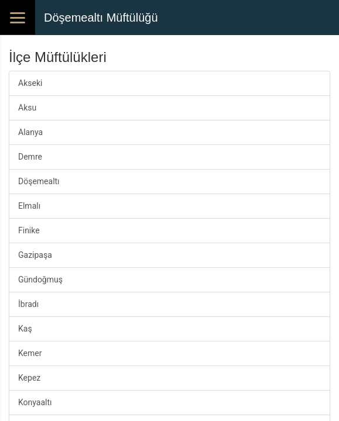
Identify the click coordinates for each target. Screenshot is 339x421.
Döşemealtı (39, 181)
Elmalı (29, 205)
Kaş (25, 328)
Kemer (30, 353)
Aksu (27, 107)
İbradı (28, 304)
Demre (30, 156)
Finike (29, 230)
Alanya (30, 132)
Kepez (29, 377)
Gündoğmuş (40, 279)
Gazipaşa (35, 255)
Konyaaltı (35, 402)
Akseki (30, 83)
